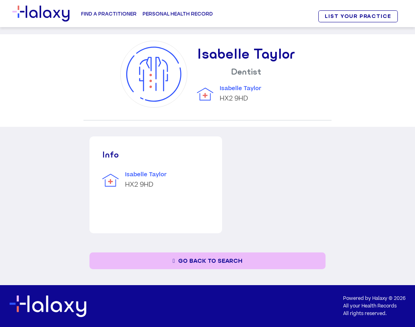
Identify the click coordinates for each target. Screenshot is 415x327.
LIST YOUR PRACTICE (358, 16)
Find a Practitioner (109, 14)
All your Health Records (370, 306)
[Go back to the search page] (207, 261)
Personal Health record (178, 14)
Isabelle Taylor (240, 89)
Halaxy (379, 298)
